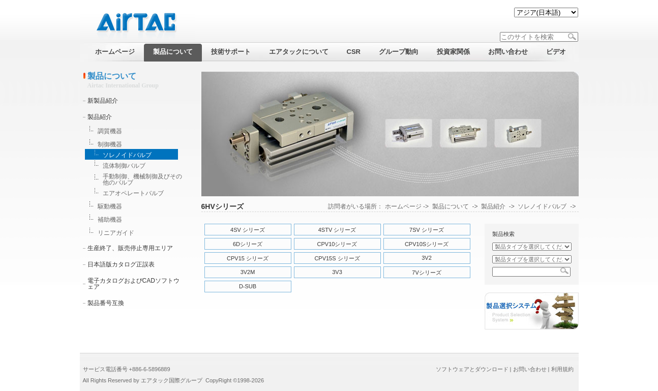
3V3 (337, 272)
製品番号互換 (105, 303)
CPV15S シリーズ (337, 258)
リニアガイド (116, 232)
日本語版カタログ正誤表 (121, 264)
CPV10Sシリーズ (426, 244)
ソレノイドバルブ (127, 155)
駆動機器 (110, 206)
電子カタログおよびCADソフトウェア (133, 283)
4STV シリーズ (337, 230)
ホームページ (403, 206)
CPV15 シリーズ (247, 258)
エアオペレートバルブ (133, 193)
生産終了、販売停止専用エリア (130, 248)
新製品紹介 (102, 100)
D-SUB (247, 286)
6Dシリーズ (247, 244)
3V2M (248, 272)
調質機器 (110, 131)
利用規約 (562, 369)
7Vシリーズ (426, 272)
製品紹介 (99, 117)
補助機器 (110, 219)
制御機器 (110, 144)
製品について (450, 206)
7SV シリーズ (426, 230)
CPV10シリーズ (337, 244)
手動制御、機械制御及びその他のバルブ (142, 179)
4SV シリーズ (247, 230)
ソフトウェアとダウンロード (472, 369)
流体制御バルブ (124, 165)
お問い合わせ (530, 369)
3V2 (427, 258)
